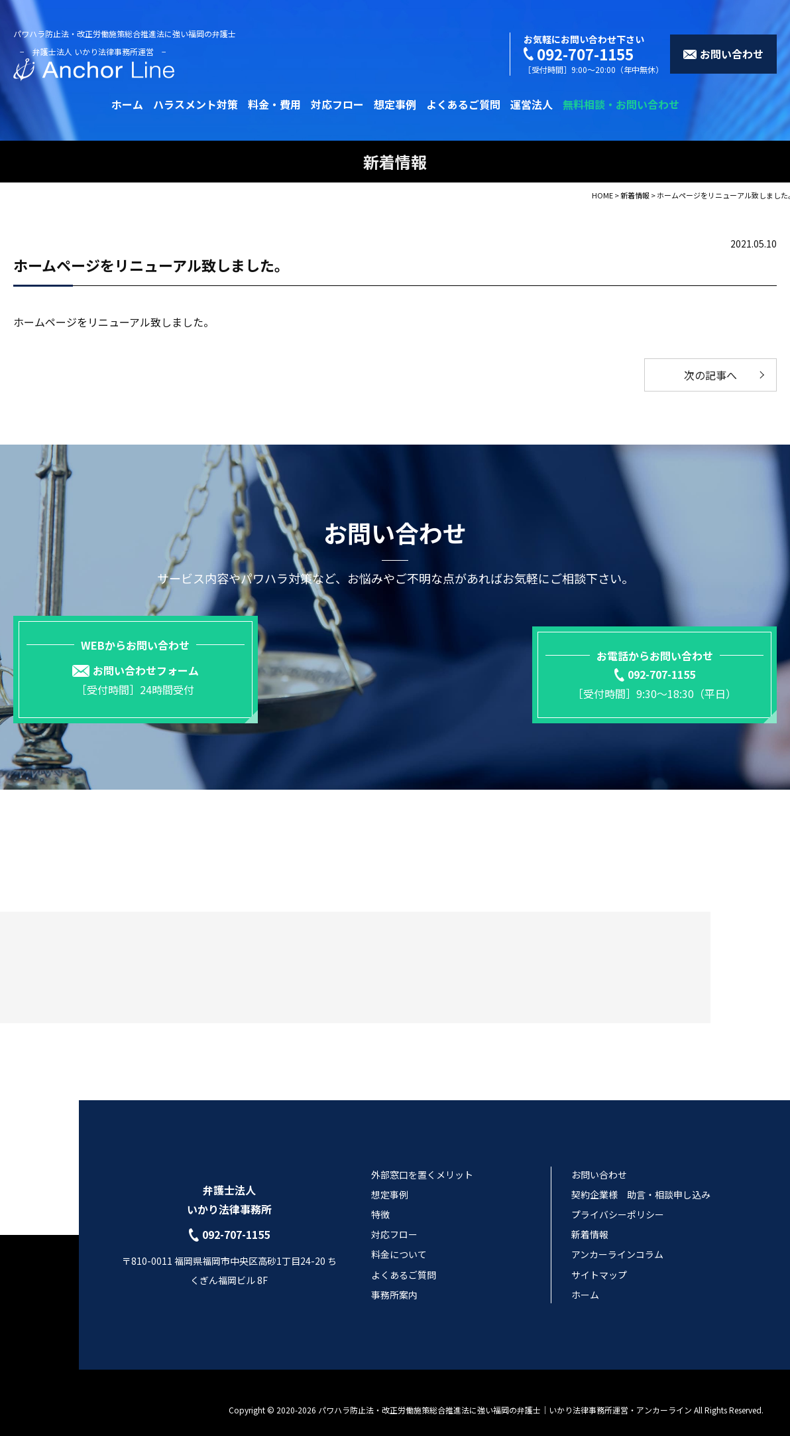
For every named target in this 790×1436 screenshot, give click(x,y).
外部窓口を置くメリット (422, 1160)
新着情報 (589, 1220)
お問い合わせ (599, 1160)
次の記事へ (710, 375)
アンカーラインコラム (617, 1240)
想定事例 (395, 104)
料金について (399, 1240)
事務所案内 (394, 1280)
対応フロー (337, 104)
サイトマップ (599, 1260)
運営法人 (531, 104)
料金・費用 (274, 104)
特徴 (380, 1200)
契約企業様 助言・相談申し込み (640, 1180)
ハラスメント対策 (195, 104)
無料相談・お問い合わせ (621, 104)
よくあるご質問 (463, 104)
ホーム (127, 104)
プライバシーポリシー (617, 1200)
